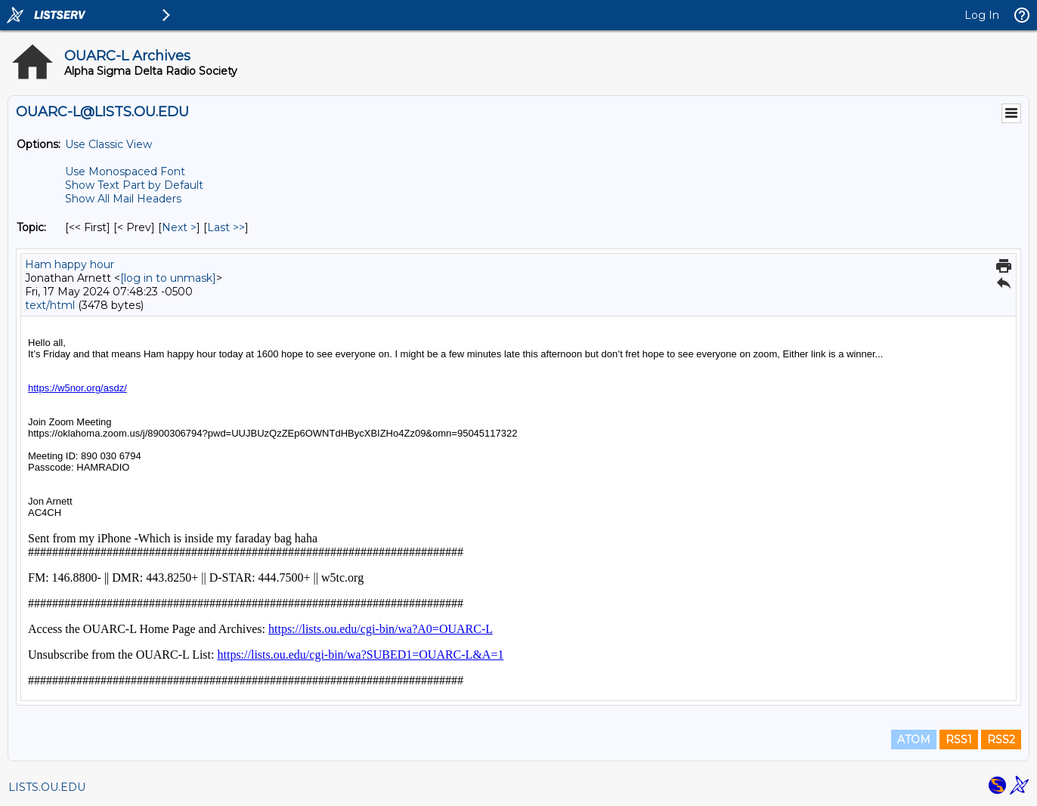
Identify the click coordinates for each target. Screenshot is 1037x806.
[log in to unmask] (168, 278)
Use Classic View (108, 144)
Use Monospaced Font (125, 171)
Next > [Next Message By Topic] (179, 227)
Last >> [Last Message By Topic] (226, 227)
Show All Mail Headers (123, 198)
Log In (981, 15)
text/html (50, 305)
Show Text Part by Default (134, 185)
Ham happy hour (69, 264)
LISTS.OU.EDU (46, 787)
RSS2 (1001, 739)
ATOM (913, 739)
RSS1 (959, 739)
